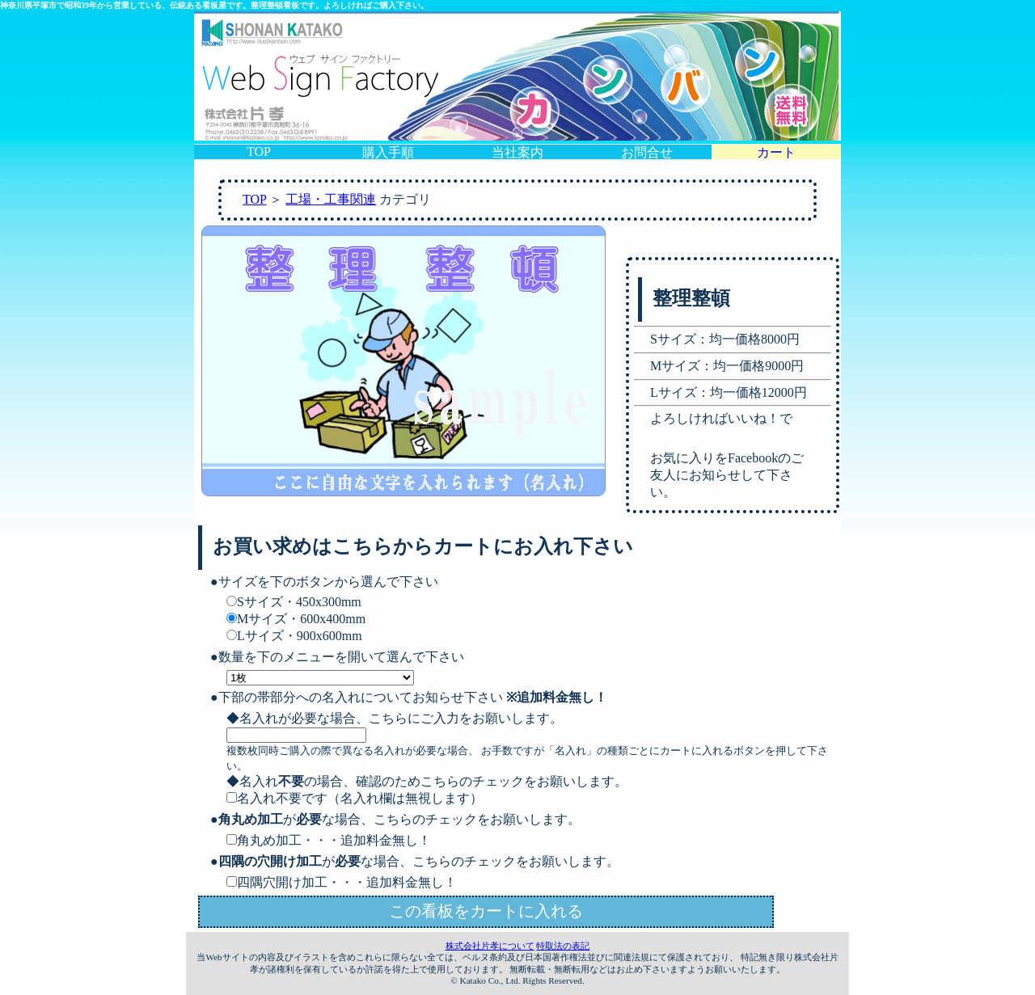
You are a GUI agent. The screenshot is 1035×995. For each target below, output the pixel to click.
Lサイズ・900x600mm (294, 636)
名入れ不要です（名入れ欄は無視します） (354, 798)
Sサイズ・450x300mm (293, 602)
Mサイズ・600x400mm (295, 619)
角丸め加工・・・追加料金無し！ (328, 840)
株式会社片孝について (490, 946)
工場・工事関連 (330, 199)
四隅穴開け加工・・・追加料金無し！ (341, 882)
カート (776, 152)
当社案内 (517, 152)
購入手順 (388, 152)
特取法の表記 (562, 946)
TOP (259, 151)
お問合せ (647, 152)
